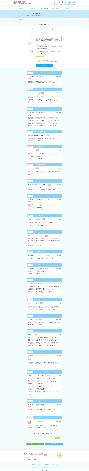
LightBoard (44, 470)
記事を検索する (35, 443)
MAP (45, 454)
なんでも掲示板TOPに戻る (54, 443)
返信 (30, 78)
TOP (15, 19)
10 (53, 433)
